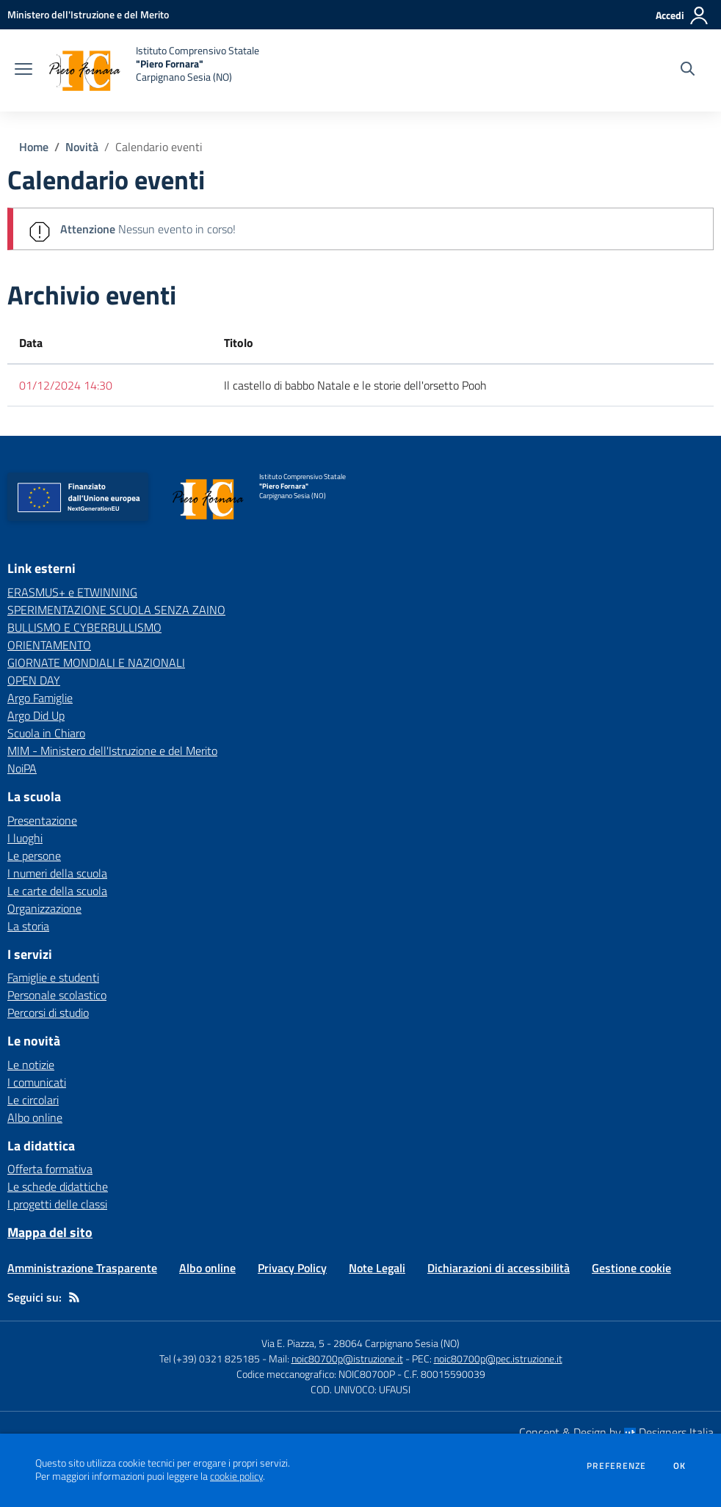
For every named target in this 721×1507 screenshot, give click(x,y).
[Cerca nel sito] (687, 70)
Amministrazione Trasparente (82, 1268)
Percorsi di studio (48, 1012)
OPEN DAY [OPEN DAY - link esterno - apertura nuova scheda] (33, 680)
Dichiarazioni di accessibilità (498, 1268)
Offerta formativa (50, 1169)
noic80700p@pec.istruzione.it (498, 1358)
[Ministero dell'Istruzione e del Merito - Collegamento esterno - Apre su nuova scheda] (88, 14)
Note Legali (377, 1268)
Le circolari (33, 1100)
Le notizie (30, 1064)
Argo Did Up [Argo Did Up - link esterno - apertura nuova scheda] (36, 715)
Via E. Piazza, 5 (293, 1343)
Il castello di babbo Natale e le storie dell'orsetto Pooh (355, 385)
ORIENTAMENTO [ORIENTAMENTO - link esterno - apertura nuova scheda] (49, 645)
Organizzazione (44, 908)
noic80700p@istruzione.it (347, 1358)
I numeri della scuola (57, 873)
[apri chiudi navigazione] (23, 70)
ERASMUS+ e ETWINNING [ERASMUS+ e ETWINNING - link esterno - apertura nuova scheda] (72, 592)
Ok (679, 1466)
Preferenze (616, 1466)
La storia (28, 926)
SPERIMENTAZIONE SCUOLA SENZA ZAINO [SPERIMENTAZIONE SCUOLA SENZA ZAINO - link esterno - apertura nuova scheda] (116, 610)
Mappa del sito (50, 1232)
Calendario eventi (159, 147)
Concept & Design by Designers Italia (616, 1432)
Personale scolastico (56, 995)
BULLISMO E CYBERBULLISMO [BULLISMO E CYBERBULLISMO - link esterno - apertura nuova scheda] (84, 627)
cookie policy (236, 1476)
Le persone (34, 855)
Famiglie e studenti (53, 977)
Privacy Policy (292, 1268)
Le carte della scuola (57, 891)
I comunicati (36, 1082)
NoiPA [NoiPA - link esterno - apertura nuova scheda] (22, 768)
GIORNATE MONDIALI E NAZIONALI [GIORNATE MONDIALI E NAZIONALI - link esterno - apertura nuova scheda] (96, 662)
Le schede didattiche (57, 1186)
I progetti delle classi (57, 1204)
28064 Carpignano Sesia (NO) (396, 1343)
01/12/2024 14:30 (65, 385)
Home (33, 147)
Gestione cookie (631, 1268)
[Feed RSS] (74, 1297)
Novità (81, 147)
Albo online (34, 1117)
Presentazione (42, 820)
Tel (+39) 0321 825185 (209, 1358)
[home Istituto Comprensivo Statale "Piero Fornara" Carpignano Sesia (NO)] (153, 70)
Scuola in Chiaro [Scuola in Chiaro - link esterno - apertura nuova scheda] (46, 733)
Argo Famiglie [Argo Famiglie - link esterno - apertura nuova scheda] (40, 698)
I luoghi (25, 838)
